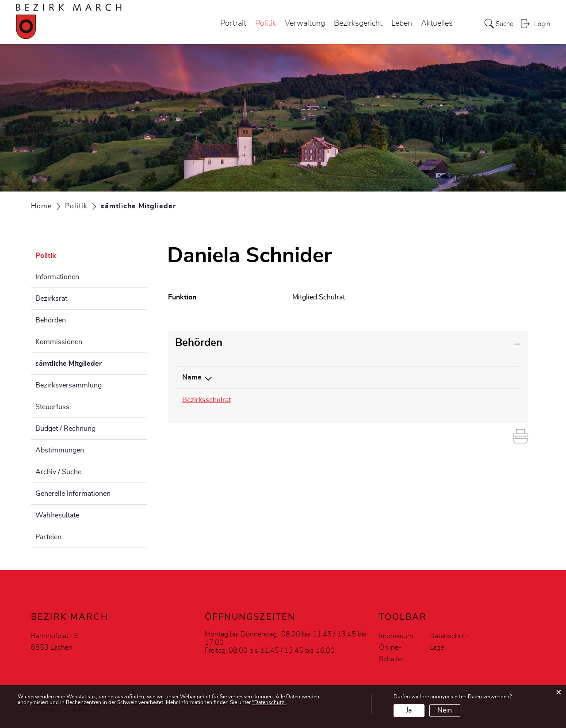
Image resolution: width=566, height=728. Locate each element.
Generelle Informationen (73, 493)
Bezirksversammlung (68, 385)
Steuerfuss (52, 406)
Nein (444, 710)
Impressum (396, 636)
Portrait (231, 24)
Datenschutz (449, 636)
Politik (262, 24)
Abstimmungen (59, 450)
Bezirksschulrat (206, 399)
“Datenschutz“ (269, 702)
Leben (399, 24)
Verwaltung (302, 24)
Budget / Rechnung (65, 428)
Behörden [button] (198, 342)
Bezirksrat (51, 298)
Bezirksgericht (355, 24)
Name (192, 377)
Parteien (48, 536)
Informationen (57, 276)
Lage (436, 647)
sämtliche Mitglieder (90, 362)
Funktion (402, 377)
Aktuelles (434, 24)
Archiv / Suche (58, 471)
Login (542, 24)
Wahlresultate (57, 515)
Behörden (50, 320)
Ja (409, 710)
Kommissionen (58, 341)
